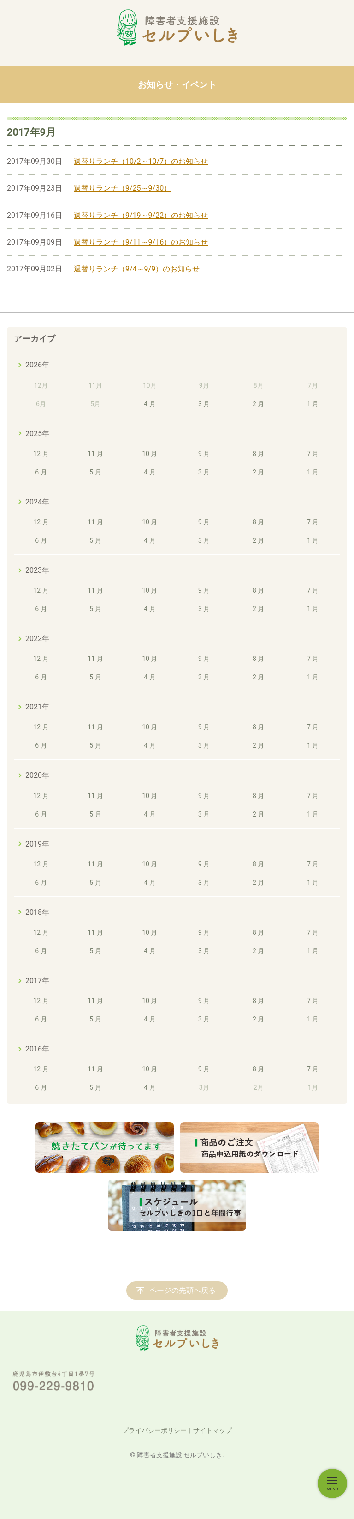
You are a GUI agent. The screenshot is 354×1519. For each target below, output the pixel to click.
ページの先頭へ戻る (182, 1290)
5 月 (95, 472)
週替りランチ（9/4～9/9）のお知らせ (137, 268)
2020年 (37, 775)
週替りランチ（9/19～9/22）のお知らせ (141, 215)
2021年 (37, 706)
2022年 (37, 638)
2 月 (258, 404)
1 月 (313, 404)
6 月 (41, 472)
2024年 (37, 502)
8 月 (258, 453)
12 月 (40, 453)
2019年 (37, 844)
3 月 (204, 404)
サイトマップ (212, 1430)
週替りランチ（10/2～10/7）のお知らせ (141, 161)
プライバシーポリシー (154, 1430)
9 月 (204, 453)
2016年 (37, 1049)
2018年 (37, 912)
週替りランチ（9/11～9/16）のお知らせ (141, 242)
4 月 (149, 404)
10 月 (149, 453)
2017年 (37, 980)
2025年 (37, 433)
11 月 (95, 453)
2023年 (37, 570)
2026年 (37, 364)
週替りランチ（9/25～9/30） (122, 188)
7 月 (313, 453)
